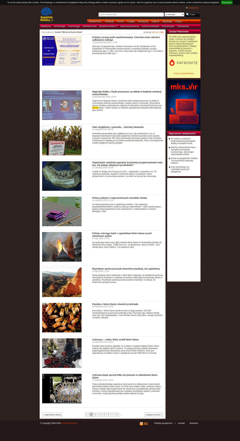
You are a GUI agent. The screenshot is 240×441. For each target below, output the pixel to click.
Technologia (59, 26)
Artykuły (109, 21)
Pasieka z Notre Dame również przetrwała (115, 304)
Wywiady (167, 21)
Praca (179, 21)
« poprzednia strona (52, 415)
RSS (146, 423)
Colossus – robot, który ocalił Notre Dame (115, 339)
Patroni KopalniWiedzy (184, 73)
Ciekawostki (183, 26)
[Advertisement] (102, 78)
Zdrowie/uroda (89, 26)
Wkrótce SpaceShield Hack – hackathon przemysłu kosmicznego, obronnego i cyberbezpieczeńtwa (184, 150)
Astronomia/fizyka (150, 26)
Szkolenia (193, 423)
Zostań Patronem (179, 31)
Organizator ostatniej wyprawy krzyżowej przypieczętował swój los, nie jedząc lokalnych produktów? (127, 163)
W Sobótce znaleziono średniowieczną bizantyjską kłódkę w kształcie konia (183, 141)
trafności (155, 32)
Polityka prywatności (163, 423)
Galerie (155, 21)
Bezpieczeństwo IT (108, 26)
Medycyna (46, 26)
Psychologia (74, 26)
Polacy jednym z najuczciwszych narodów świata (119, 198)
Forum (120, 21)
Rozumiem (227, 2)
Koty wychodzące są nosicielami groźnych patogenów (180, 169)
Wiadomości (95, 21)
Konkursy (143, 21)
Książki (131, 21)
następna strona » (154, 415)
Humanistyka (168, 26)
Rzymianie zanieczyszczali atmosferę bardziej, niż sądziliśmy (126, 268)
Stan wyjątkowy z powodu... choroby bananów (118, 127)
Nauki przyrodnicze (129, 26)
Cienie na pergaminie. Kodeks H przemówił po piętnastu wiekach (184, 160)
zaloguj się (193, 8)
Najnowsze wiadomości (182, 133)
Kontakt (181, 423)
